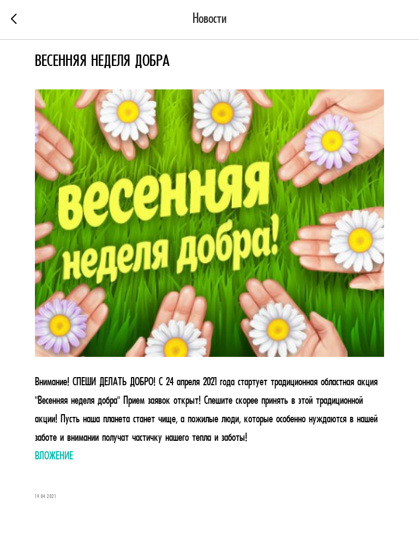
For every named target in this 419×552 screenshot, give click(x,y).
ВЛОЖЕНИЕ (54, 456)
